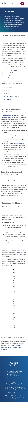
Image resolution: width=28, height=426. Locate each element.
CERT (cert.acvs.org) (9, 90)
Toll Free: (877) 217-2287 (13, 375)
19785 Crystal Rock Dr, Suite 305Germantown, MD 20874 (15, 372)
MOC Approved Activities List (11, 96)
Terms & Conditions (8, 397)
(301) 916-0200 (11, 374)
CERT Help (6, 93)
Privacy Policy (16, 397)
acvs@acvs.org (11, 377)
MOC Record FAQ (8, 99)
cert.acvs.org (5, 180)
